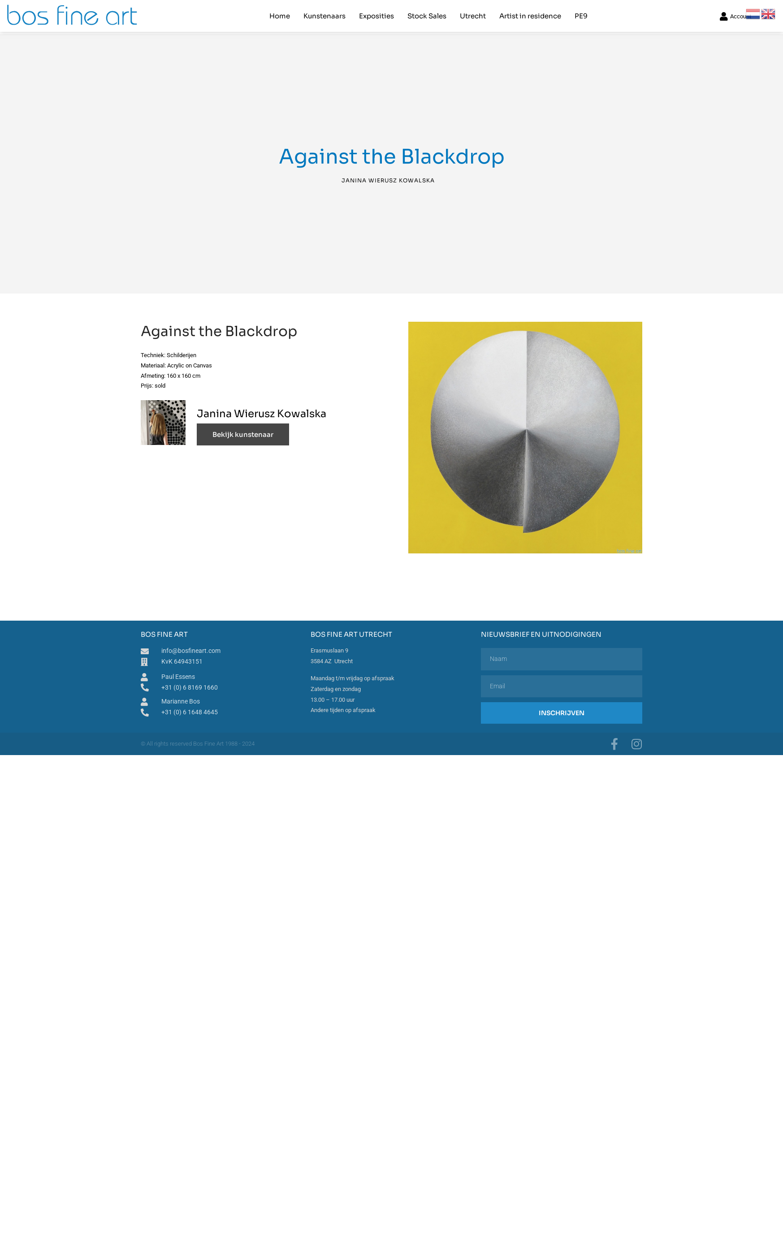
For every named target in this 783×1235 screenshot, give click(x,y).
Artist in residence (530, 16)
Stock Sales (426, 16)
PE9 (581, 16)
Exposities (376, 16)
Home (279, 16)
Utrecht (473, 16)
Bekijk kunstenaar (242, 434)
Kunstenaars (324, 16)
